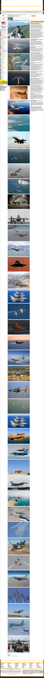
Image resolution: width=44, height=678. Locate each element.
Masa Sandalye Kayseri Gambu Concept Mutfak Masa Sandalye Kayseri (36, 23)
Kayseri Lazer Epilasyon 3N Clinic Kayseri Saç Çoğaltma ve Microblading (37, 53)
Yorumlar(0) (9, 655)
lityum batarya (36, 94)
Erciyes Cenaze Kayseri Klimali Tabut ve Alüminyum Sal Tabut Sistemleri (36, 30)
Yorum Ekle (9, 654)
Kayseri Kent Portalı (10, 14)
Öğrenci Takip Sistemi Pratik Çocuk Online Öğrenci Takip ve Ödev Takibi (37, 78)
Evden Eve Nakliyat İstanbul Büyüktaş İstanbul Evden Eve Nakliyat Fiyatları (36, 107)
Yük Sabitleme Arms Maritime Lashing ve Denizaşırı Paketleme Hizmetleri (37, 86)
